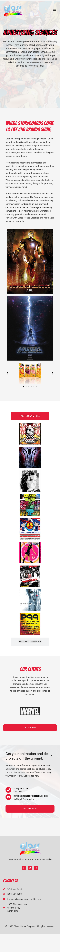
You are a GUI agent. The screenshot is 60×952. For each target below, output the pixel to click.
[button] (54, 10)
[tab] (30, 416)
